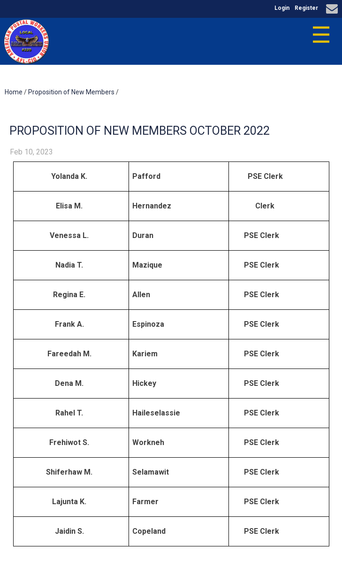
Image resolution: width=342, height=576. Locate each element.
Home (14, 92)
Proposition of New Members (71, 92)
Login (281, 8)
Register (306, 8)
